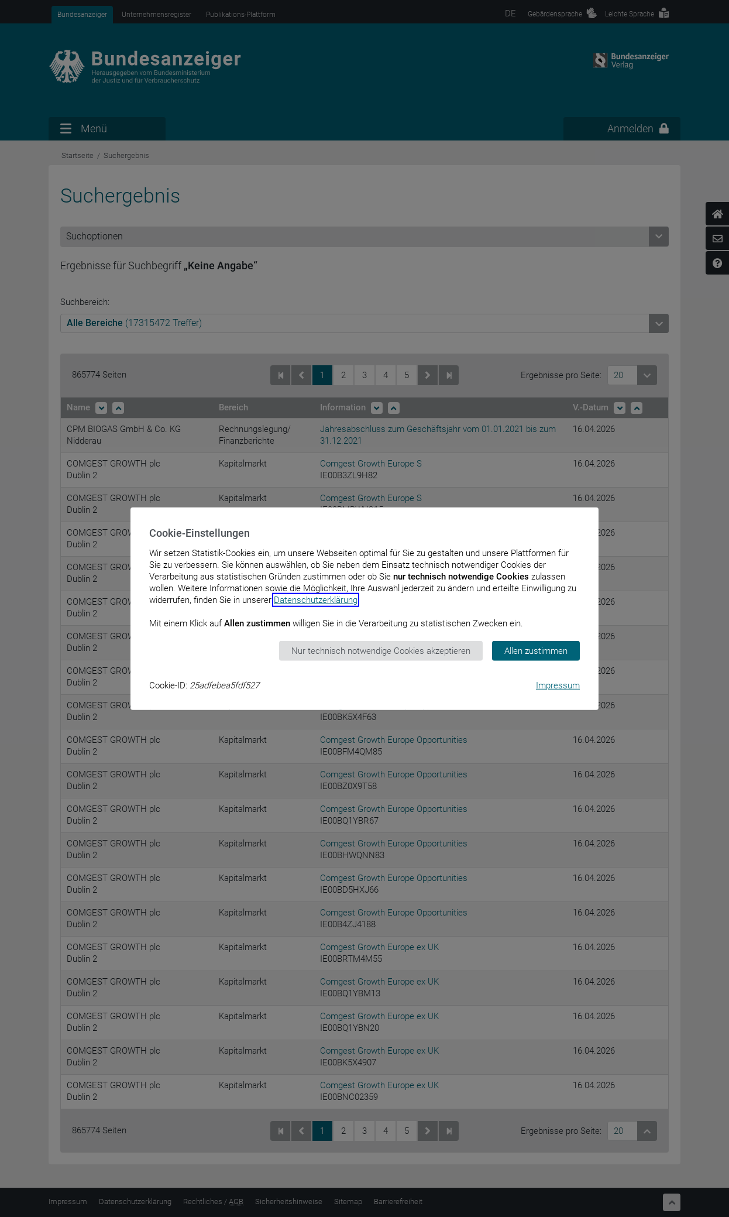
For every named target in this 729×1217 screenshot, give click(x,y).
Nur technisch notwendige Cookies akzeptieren (380, 650)
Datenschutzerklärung (315, 599)
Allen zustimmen (536, 650)
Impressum (558, 685)
